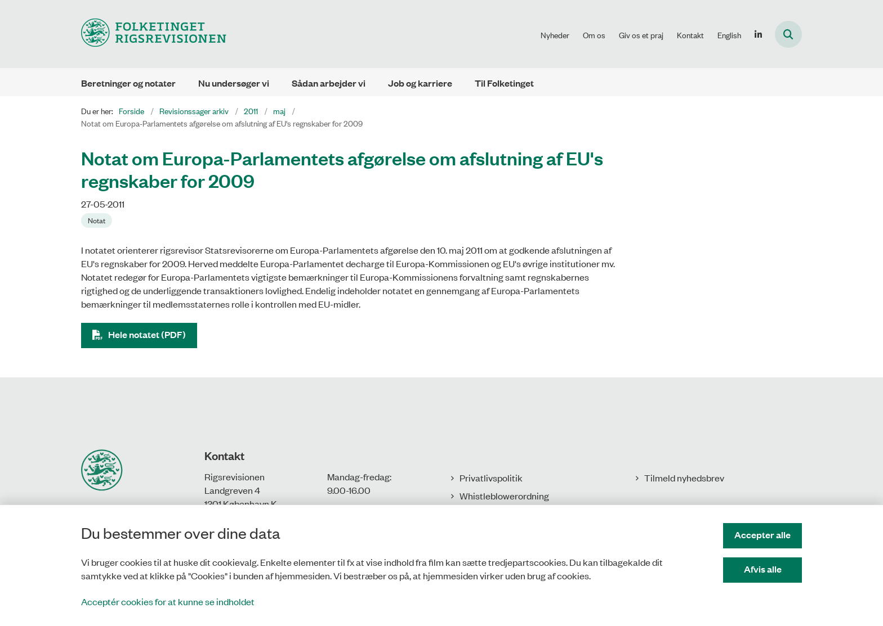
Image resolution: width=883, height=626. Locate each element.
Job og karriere (420, 82)
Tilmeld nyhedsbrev (684, 477)
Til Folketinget (504, 82)
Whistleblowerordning (504, 495)
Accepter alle (762, 534)
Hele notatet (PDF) (147, 334)
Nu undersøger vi (233, 82)
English (729, 34)
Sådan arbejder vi (328, 82)
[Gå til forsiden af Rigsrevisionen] (153, 34)
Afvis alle (763, 568)
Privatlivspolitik (491, 477)
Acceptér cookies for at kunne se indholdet (168, 601)
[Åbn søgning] (788, 34)
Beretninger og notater (128, 82)
